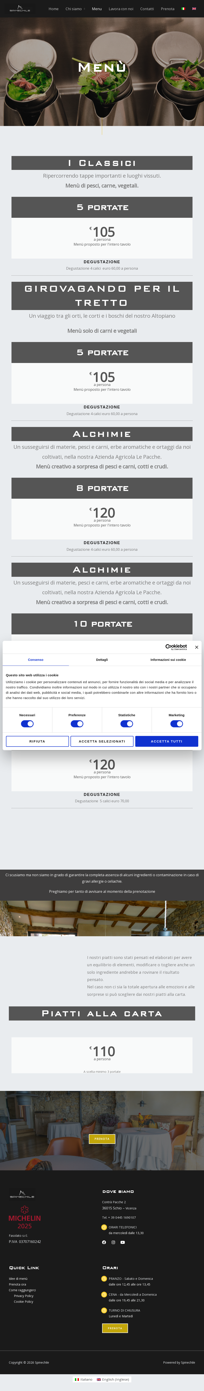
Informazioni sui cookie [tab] (168, 660)
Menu (97, 8)
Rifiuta (37, 741)
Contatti (147, 8)
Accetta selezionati (102, 741)
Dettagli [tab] (102, 660)
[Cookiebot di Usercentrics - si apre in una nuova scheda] (167, 647)
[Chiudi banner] (196, 647)
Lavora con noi (121, 8)
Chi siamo (74, 8)
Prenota (167, 8)
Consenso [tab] (36, 660)
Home (54, 8)
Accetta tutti (167, 741)
